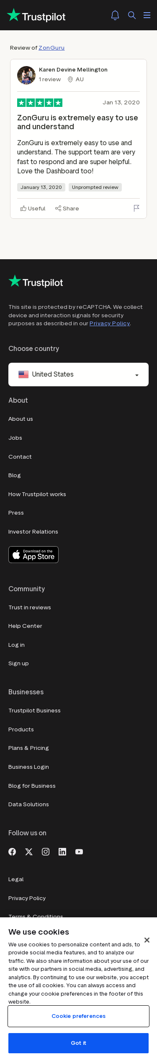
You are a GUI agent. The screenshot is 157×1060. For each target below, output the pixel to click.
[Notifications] (115, 15)
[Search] (132, 15)
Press (16, 512)
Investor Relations (33, 531)
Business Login (28, 766)
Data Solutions (28, 804)
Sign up (18, 663)
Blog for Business (32, 785)
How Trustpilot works (37, 494)
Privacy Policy (110, 323)
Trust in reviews (29, 607)
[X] (29, 851)
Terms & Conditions (35, 916)
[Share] (67, 209)
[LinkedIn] (62, 851)
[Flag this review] (136, 208)
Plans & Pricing (28, 748)
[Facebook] (12, 851)
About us (20, 418)
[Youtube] (79, 851)
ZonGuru (52, 47)
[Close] (147, 940)
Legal (15, 879)
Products (21, 729)
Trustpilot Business (34, 710)
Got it (78, 1043)
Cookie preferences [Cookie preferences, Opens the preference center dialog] (78, 1016)
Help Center (25, 626)
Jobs (15, 437)
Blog (14, 475)
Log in (16, 644)
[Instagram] (45, 851)
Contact (20, 456)
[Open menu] (147, 15)
